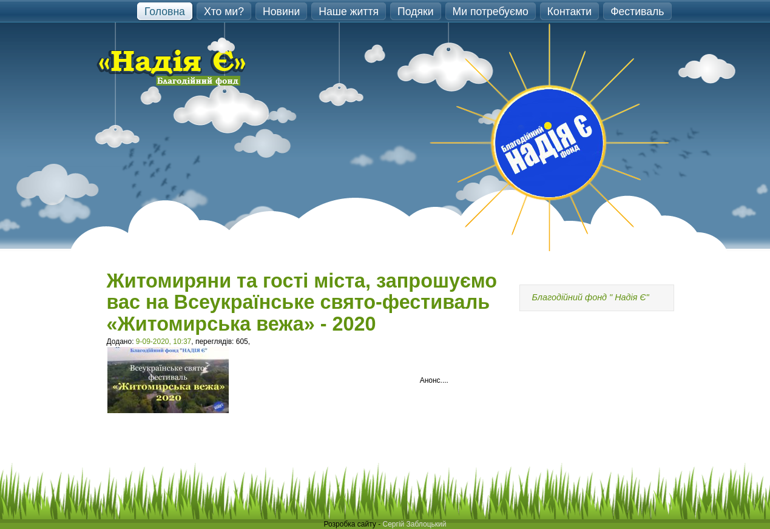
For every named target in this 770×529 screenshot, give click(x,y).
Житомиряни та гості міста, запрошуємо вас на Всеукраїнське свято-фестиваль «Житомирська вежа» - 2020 (302, 302)
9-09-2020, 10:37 (163, 341)
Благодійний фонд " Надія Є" (590, 297)
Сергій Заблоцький (414, 524)
